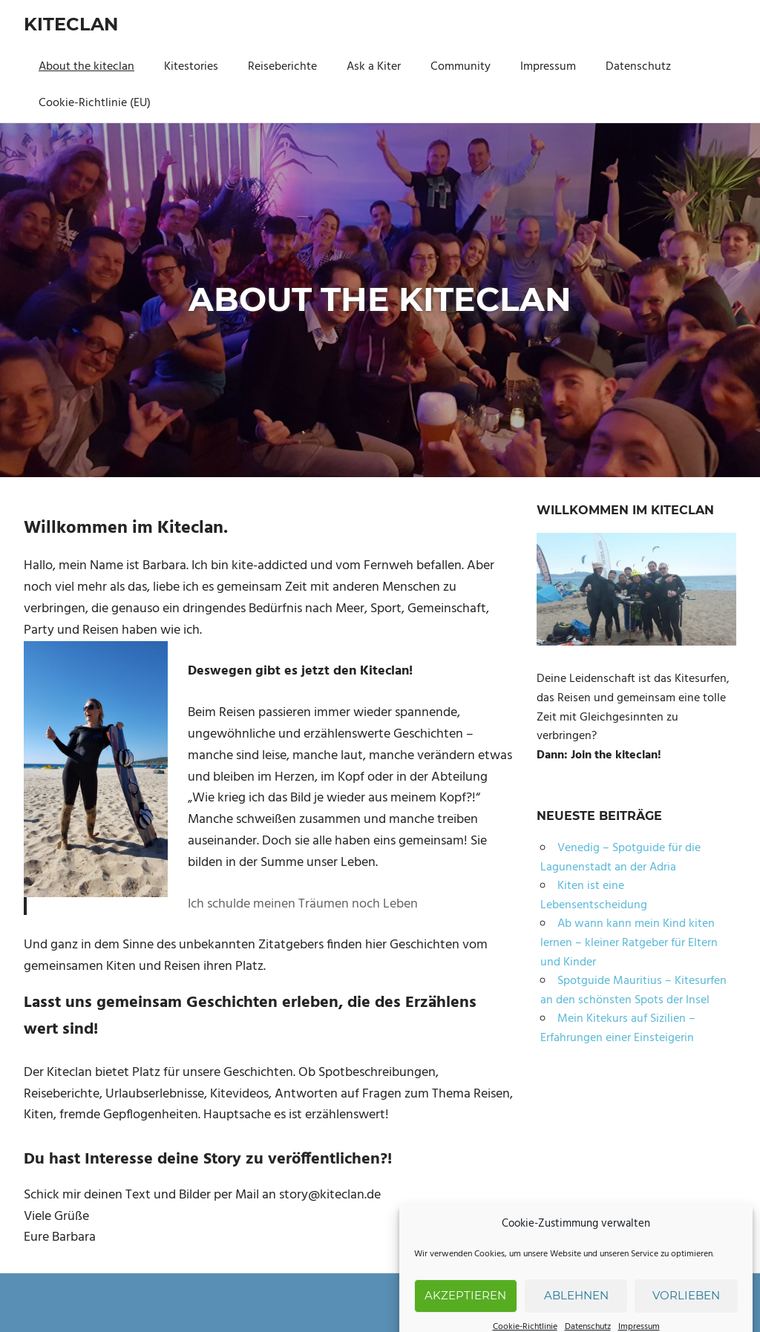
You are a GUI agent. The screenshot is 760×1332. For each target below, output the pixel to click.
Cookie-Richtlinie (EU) (95, 103)
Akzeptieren (465, 1309)
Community (460, 66)
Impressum (548, 66)
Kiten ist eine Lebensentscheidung (593, 895)
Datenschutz (638, 66)
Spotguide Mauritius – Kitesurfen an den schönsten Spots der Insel (633, 990)
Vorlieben (686, 1309)
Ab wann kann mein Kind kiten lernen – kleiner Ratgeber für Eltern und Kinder (629, 942)
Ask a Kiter (374, 66)
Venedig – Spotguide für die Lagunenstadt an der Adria (620, 858)
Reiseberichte (282, 66)
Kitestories (191, 66)
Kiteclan (71, 24)
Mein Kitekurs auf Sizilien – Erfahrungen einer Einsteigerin (617, 1028)
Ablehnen (576, 1309)
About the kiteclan (86, 66)
